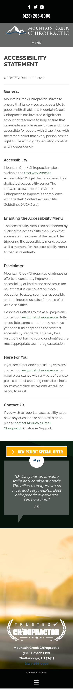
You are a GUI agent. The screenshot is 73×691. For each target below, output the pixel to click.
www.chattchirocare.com (40, 317)
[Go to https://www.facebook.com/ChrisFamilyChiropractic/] (29, 7)
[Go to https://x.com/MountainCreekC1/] (35, 7)
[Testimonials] (36, 488)
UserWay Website (37, 173)
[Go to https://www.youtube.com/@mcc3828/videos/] (42, 7)
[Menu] (36, 682)
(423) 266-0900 (36, 16)
